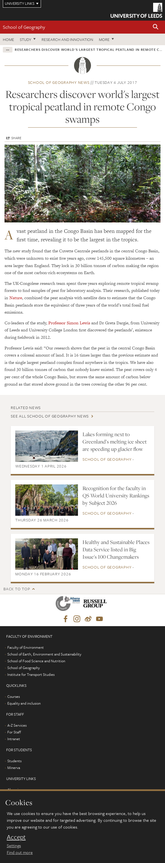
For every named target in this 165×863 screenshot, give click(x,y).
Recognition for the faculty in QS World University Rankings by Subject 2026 (115, 495)
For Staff (14, 732)
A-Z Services (17, 725)
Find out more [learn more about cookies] (20, 852)
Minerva (13, 767)
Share (16, 137)
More (104, 39)
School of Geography (24, 26)
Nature (15, 298)
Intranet (13, 739)
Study (25, 39)
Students (14, 761)
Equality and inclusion (24, 703)
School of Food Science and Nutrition (36, 661)
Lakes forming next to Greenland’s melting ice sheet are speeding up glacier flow (114, 442)
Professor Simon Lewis (69, 323)
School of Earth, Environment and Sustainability (44, 654)
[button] (155, 27)
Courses (13, 696)
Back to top (16, 589)
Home (8, 39)
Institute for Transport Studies (31, 674)
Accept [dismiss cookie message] (16, 837)
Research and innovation (67, 39)
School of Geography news (59, 82)
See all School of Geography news (50, 416)
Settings (14, 845)
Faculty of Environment (25, 647)
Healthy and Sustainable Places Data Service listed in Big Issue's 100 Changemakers (115, 549)
